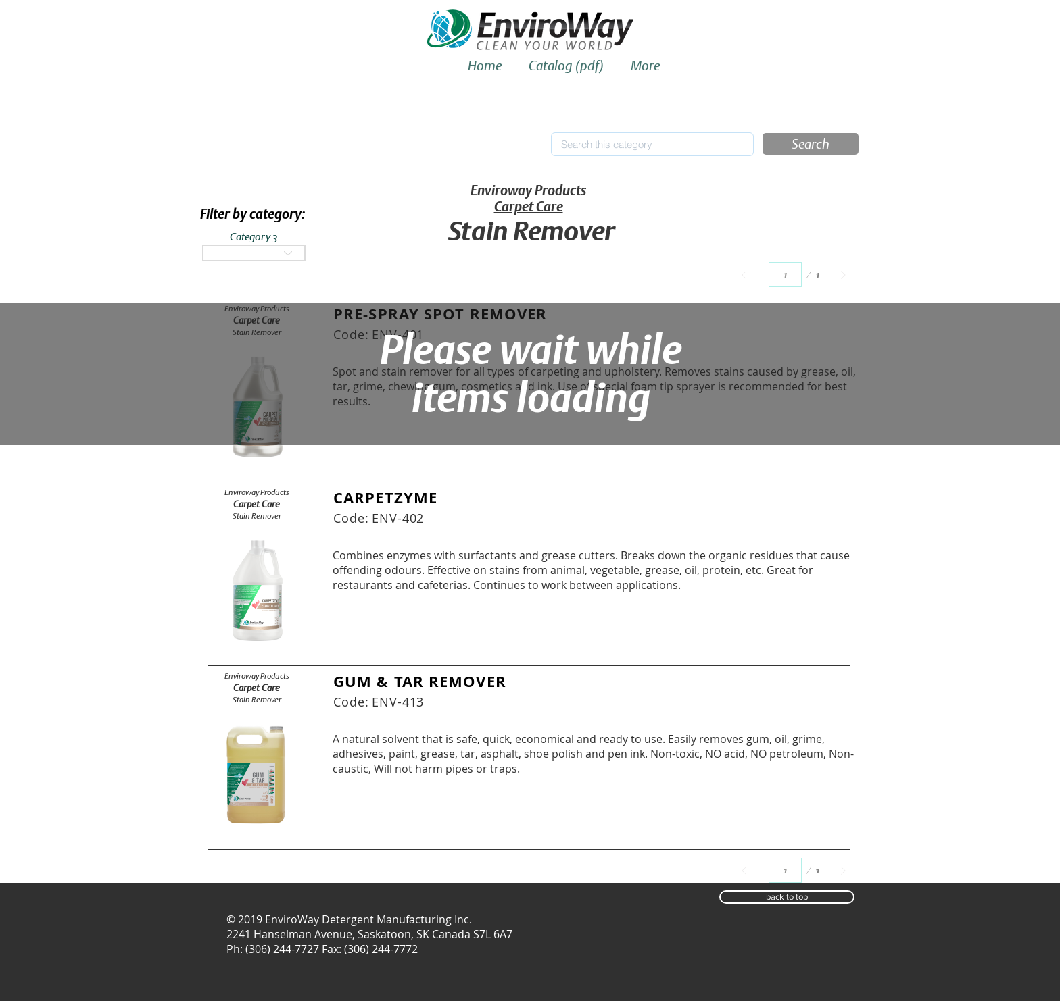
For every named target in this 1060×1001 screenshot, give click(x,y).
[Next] (843, 274)
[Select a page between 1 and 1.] (785, 274)
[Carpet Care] (256, 504)
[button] (811, 144)
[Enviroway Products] (256, 492)
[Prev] (743, 274)
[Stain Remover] (256, 516)
